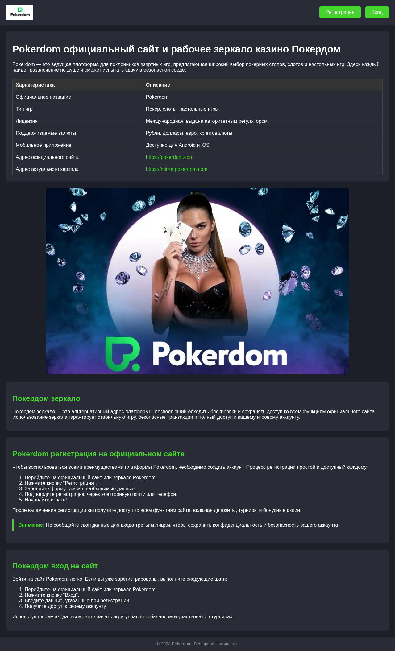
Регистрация (340, 12)
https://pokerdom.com (169, 157)
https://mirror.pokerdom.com (176, 169)
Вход (377, 12)
